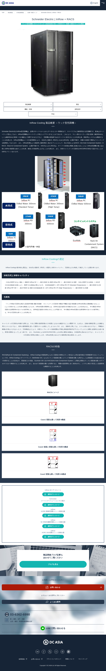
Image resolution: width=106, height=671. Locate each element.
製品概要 (28, 104)
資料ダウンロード (54, 494)
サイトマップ (83, 659)
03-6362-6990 (17, 614)
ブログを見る (53, 564)
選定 (77, 104)
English (94, 3)
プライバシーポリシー (54, 659)
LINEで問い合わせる (53, 628)
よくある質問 (55, 602)
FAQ (52, 114)
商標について (69, 659)
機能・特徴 (28, 109)
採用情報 (22, 659)
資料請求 (77, 109)
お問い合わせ (55, 587)
